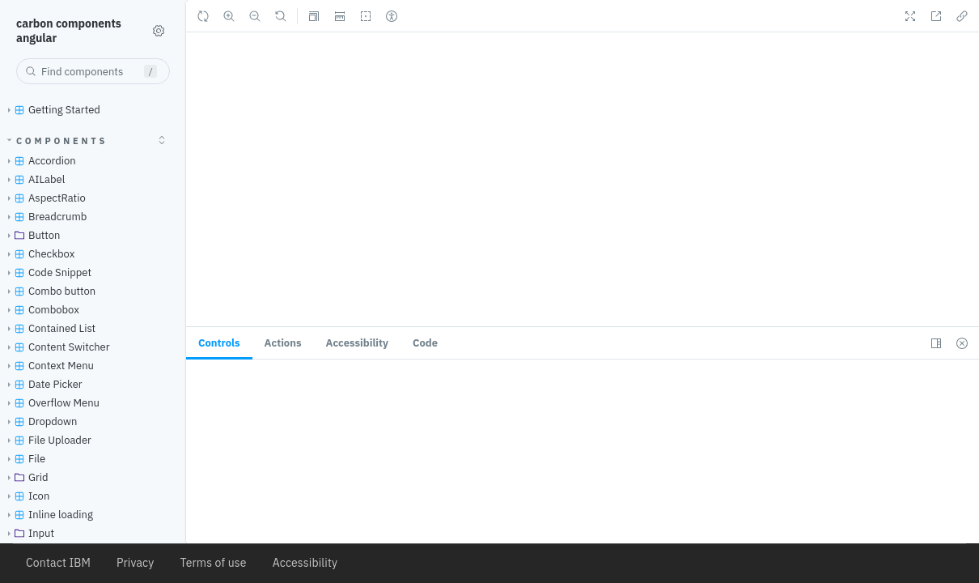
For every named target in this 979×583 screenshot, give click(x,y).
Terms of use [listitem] (213, 562)
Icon (25, 496)
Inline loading (47, 514)
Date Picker (42, 384)
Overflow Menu (51, 403)
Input (28, 533)
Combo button (48, 291)
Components (57, 141)
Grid (25, 477)
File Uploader (46, 440)
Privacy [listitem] (135, 562)
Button (31, 235)
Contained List (48, 328)
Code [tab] (425, 343)
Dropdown (39, 421)
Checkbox (38, 254)
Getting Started (51, 110)
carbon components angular (68, 30)
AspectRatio (44, 198)
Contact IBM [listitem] (58, 562)
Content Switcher (56, 347)
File (23, 459)
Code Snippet (46, 272)
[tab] (219, 343)
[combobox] (93, 71)
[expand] (162, 140)
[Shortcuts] (158, 30)
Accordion (39, 161)
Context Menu (48, 365)
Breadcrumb (44, 216)
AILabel (33, 179)
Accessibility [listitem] (305, 562)
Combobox (40, 310)
